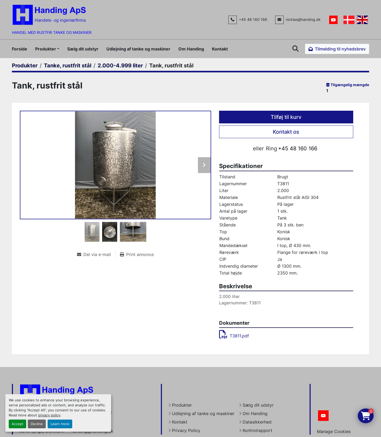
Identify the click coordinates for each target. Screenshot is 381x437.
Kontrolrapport (257, 430)
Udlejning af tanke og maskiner (138, 49)
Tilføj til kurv (286, 117)
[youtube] (333, 20)
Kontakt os (286, 132)
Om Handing (191, 49)
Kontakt (220, 49)
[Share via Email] (96, 254)
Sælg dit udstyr (82, 49)
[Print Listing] (137, 254)
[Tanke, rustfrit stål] (67, 65)
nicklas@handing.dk (303, 19)
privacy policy (49, 415)
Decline (37, 424)
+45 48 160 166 (253, 19)
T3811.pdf (234, 335)
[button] (47, 49)
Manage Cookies (334, 431)
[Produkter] (25, 65)
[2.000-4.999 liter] (120, 65)
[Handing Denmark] (56, 394)
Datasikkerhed (257, 422)
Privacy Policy (186, 430)
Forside (19, 49)
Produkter (45, 49)
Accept (17, 424)
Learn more (60, 424)
